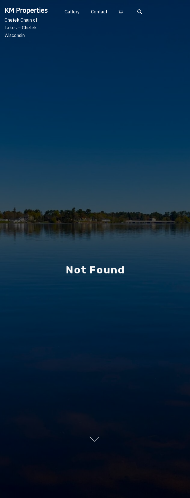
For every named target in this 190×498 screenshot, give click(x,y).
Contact (99, 12)
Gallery (72, 12)
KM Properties (26, 10)
